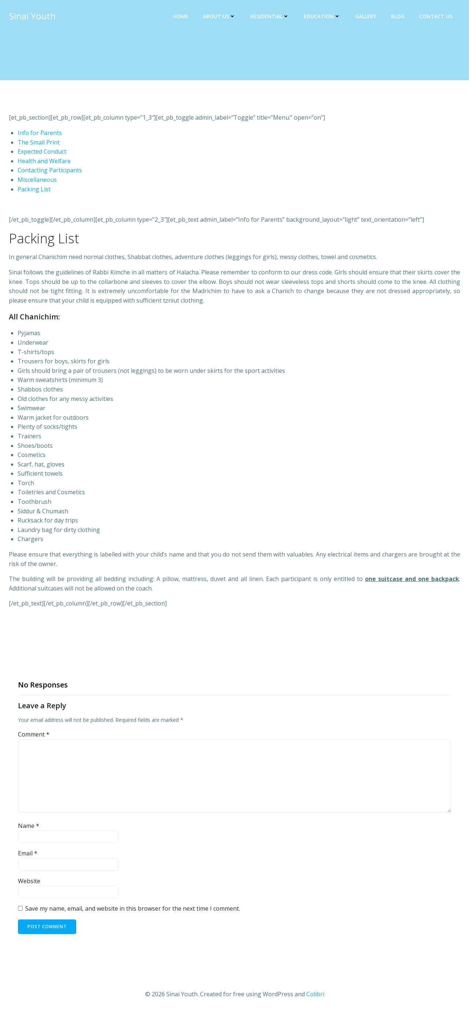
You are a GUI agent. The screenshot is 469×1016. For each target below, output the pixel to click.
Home (181, 16)
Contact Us (436, 16)
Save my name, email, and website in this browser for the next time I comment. (132, 909)
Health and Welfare (44, 161)
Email (27, 854)
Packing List (34, 189)
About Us (219, 16)
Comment (33, 735)
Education (322, 16)
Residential (270, 16)
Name (28, 826)
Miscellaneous (37, 180)
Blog (398, 16)
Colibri (315, 994)
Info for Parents (40, 133)
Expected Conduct (42, 152)
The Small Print (39, 142)
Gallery (366, 16)
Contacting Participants (50, 170)
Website (29, 881)
